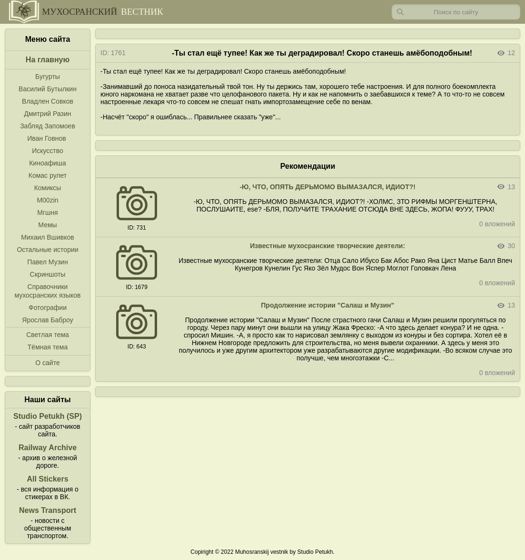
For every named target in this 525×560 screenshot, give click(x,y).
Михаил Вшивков (47, 237)
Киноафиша (47, 163)
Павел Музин (47, 262)
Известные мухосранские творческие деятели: (327, 246)
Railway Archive (48, 448)
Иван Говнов (46, 138)
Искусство (47, 150)
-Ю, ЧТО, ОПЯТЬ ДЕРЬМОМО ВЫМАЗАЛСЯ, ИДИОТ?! (327, 187)
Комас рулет (48, 175)
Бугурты (47, 76)
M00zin (47, 200)
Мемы (47, 225)
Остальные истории (47, 249)
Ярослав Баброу (47, 320)
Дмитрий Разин (47, 113)
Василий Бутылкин (48, 89)
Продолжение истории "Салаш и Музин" (327, 305)
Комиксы (47, 188)
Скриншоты (48, 274)
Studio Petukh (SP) (47, 416)
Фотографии (48, 307)
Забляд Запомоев (47, 126)
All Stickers (47, 479)
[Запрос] (456, 11)
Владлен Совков (47, 101)
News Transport (47, 510)
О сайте (47, 363)
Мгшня (47, 212)
